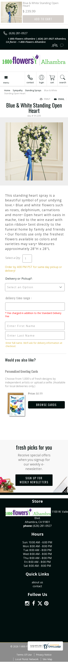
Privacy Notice (44, 654)
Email (59, 99)
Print (45, 99)
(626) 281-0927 (18, 33)
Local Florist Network (26, 659)
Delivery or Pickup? (18, 278)
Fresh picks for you (34, 457)
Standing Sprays (33, 90)
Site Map (47, 659)
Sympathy (17, 90)
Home (7, 90)
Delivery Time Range (18, 298)
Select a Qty (12, 258)
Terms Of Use (24, 654)
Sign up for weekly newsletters (34, 480)
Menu (6, 82)
